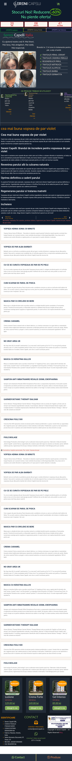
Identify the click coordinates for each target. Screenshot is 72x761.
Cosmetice (6, 450)
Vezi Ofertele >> (8, 112)
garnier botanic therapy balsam (21, 399)
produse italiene (30, 220)
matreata (13, 220)
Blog (61, 732)
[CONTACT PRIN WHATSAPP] (36, 734)
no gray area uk (12, 341)
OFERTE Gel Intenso (59, 30)
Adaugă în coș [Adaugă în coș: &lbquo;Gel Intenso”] (59, 708)
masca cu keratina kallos (17, 359)
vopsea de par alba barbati (18, 247)
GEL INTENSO (67, 94)
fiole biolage (10, 437)
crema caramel (12, 321)
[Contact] (13, 757)
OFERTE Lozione (12, 30)
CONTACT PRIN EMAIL (36, 727)
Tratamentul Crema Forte (33, 95)
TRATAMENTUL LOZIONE (11, 96)
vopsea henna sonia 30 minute (19, 229)
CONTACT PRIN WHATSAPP (36, 738)
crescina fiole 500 (13, 419)
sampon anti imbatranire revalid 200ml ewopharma (31, 379)
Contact (20, 757)
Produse (56, 757)
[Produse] (48, 757)
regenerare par (41, 220)
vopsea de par (60, 220)
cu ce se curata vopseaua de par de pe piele (26, 265)
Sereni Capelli (50, 220)
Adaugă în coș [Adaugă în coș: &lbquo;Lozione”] (12, 708)
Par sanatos (20, 220)
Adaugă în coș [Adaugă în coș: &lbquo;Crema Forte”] (36, 708)
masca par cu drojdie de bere (19, 301)
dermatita (6, 220)
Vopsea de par (34, 450)
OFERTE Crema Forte (34, 30)
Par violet (26, 450)
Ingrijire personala (16, 450)
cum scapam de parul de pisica (19, 283)
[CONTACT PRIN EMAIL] (36, 722)
